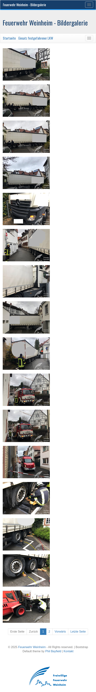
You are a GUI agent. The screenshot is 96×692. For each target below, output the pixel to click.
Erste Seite (17, 631)
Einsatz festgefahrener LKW (35, 38)
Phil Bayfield (53, 651)
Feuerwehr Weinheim (32, 647)
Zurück (33, 631)
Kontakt (68, 651)
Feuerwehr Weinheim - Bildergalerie (24, 4)
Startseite (9, 38)
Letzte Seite (78, 631)
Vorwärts (60, 631)
